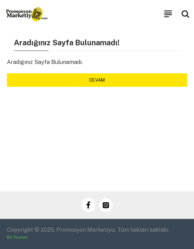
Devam (97, 80)
